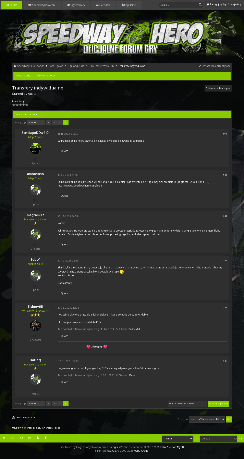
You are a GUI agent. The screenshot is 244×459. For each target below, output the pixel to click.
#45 (225, 308)
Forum (11, 5)
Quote (64, 151)
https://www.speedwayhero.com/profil (80, 186)
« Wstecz (33, 123)
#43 (225, 216)
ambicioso (35, 174)
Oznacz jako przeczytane (214, 66)
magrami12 (35, 215)
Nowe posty (23, 76)
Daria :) (35, 360)
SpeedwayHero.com (42, 5)
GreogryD (114, 447)
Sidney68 (35, 307)
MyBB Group (141, 451)
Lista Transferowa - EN (101, 66)
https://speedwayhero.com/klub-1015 (79, 322)
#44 (225, 261)
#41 (225, 134)
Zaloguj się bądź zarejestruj (224, 4)
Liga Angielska (76, 66)
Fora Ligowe (56, 66)
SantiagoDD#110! (35, 133)
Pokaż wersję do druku (28, 417)
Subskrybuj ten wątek (218, 88)
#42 (225, 175)
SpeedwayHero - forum (30, 66)
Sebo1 (35, 260)
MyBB (112, 451)
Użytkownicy (76, 5)
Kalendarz (103, 5)
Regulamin (129, 5)
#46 (225, 361)
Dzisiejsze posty (46, 76)
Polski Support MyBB (172, 447)
